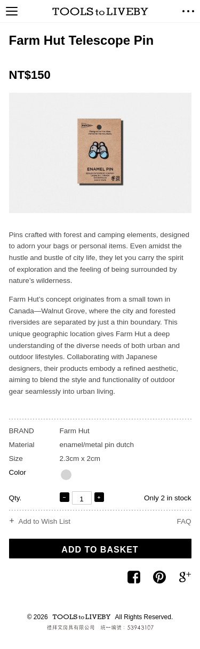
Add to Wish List (45, 521)
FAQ (184, 521)
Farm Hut (75, 431)
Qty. (15, 498)
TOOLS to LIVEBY (100, 11)
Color (17, 472)
